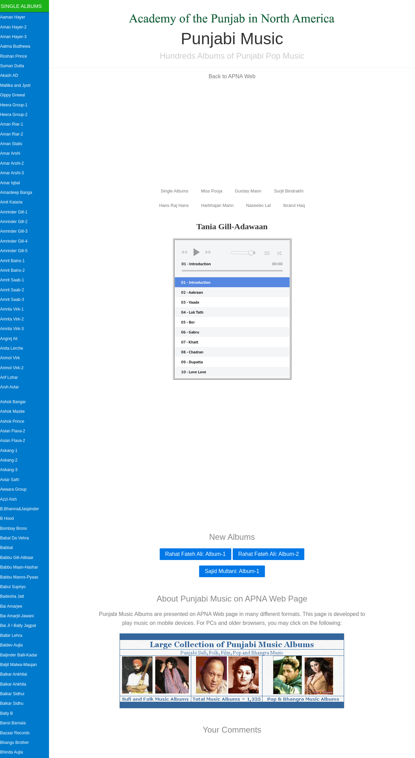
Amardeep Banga (18, 192)
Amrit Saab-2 (14, 290)
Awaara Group (15, 489)
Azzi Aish (10, 499)
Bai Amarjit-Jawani (19, 616)
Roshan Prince (15, 56)
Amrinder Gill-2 (16, 221)
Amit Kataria (13, 202)
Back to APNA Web (233, 76)
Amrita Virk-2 (14, 319)
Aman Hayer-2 (15, 27)
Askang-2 (11, 460)
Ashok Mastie (14, 411)
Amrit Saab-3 (14, 299)
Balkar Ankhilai (15, 674)
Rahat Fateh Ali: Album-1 (196, 554)
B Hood (9, 518)
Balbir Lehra (13, 635)
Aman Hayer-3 (15, 36)
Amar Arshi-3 (14, 173)
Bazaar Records (17, 733)
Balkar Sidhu (14, 703)
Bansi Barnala (15, 723)
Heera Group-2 (16, 114)
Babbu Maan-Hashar (21, 567)
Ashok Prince (14, 421)
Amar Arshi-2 (14, 163)
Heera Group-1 (16, 105)
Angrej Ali (11, 338)
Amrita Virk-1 (14, 309)
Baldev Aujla (13, 645)
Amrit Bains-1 (14, 260)
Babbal (8, 547)
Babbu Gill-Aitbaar (19, 557)
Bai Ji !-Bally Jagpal (20, 625)
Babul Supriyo (15, 586)
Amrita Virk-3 (14, 328)
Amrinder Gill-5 (16, 250)
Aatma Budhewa (17, 46)
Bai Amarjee (13, 606)
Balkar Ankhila (15, 684)
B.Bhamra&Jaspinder (21, 508)
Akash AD (11, 75)
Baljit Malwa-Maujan (20, 664)
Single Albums (23, 6)
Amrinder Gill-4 (16, 241)
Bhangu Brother (16, 742)
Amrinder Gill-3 (16, 231)
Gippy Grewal (14, 95)
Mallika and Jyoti (17, 85)
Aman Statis (13, 143)
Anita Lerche (13, 348)
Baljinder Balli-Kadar (21, 655)
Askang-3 (11, 469)
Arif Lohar (11, 377)
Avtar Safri (12, 479)
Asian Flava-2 (14, 431)
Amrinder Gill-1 (16, 212)
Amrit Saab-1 (14, 280)
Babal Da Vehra (16, 538)
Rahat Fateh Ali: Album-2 (270, 554)
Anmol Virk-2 (14, 367)
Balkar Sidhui (14, 693)
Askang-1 (11, 450)
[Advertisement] (233, 133)
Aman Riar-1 (13, 124)
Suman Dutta (14, 65)
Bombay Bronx (15, 528)
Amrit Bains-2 (14, 270)
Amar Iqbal (12, 182)
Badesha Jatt (14, 596)
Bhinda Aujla (13, 752)
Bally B (8, 713)
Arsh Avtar (11, 387)
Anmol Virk (12, 357)
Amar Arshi (12, 153)
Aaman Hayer (14, 17)
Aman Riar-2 (13, 134)
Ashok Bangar (15, 401)
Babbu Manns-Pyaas (21, 577)
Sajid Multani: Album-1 (233, 571)
